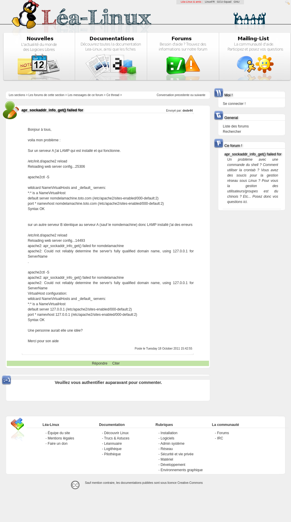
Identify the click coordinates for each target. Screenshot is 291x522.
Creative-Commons (190, 482)
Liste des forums (236, 126)
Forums (223, 433)
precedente (182, 95)
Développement (172, 465)
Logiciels (167, 438)
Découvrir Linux (116, 433)
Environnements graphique (181, 470)
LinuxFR (210, 1)
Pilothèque (112, 454)
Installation (168, 433)
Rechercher (232, 132)
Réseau (166, 449)
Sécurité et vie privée (176, 454)
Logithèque (112, 449)
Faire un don (57, 444)
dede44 (188, 110)
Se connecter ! (234, 104)
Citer (116, 363)
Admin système (172, 444)
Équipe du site (59, 433)
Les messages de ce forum (85, 95)
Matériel (166, 459)
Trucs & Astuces (116, 438)
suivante (199, 95)
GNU (237, 1)
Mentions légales (61, 438)
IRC (220, 438)
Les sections (17, 95)
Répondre (100, 363)
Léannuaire (113, 444)
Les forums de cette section (46, 95)
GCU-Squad (224, 1)
